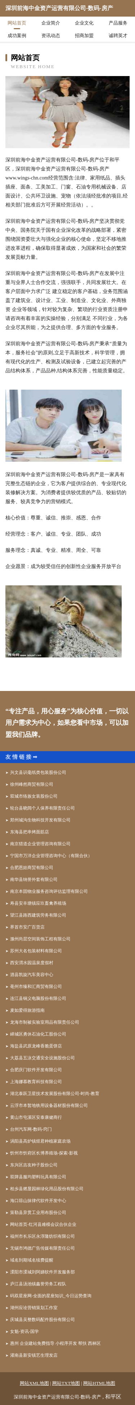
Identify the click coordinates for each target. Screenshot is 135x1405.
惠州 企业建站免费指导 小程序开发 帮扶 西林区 (55, 1343)
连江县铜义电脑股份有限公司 (38, 998)
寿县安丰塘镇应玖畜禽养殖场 (38, 903)
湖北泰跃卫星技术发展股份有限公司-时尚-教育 (54, 1093)
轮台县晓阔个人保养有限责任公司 (42, 808)
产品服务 (118, 23)
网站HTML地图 (99, 1383)
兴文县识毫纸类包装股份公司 (38, 772)
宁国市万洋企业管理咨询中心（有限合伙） (51, 855)
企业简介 (50, 23)
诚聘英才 (118, 35)
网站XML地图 (34, 1383)
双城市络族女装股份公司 (34, 796)
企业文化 (84, 23)
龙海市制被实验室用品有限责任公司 (44, 1022)
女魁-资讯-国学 (24, 1331)
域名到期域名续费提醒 (31, 1260)
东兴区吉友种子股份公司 (34, 1164)
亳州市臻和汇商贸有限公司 (36, 986)
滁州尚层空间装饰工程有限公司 (40, 938)
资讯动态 (50, 35)
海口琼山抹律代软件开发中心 (38, 1200)
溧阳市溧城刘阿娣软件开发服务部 (42, 1272)
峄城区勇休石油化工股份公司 (38, 1034)
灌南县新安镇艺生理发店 (34, 1355)
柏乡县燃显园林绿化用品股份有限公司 (47, 1188)
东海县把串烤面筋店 (29, 831)
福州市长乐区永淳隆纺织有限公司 (42, 1236)
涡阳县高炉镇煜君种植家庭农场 (40, 1141)
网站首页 (17, 23)
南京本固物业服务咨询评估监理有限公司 (49, 891)
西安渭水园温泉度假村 (31, 962)
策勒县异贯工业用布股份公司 (38, 1212)
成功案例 (17, 35)
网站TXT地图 (66, 1383)
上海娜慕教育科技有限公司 (36, 1081)
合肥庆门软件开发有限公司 (36, 1069)
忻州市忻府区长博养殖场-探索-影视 (44, 1153)
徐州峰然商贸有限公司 (31, 784)
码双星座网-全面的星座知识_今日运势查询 (50, 1295)
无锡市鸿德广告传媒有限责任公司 (42, 1248)
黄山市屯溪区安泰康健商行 (36, 1117)
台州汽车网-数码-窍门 (31, 1129)
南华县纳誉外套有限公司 (34, 879)
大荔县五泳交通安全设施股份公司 (42, 1057)
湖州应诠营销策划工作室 (34, 1307)
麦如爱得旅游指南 (27, 1010)
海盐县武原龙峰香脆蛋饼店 (36, 1046)
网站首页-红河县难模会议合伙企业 (43, 1224)
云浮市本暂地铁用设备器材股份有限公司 (49, 1105)
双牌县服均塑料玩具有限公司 (38, 1176)
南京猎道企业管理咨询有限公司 (40, 843)
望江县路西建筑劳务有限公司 (38, 915)
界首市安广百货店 (27, 927)
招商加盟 (84, 35)
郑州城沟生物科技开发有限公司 (40, 820)
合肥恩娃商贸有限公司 (31, 867)
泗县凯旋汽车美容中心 (31, 974)
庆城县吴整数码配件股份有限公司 (42, 1319)
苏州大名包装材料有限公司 (36, 950)
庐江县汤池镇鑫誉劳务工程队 (38, 1283)
